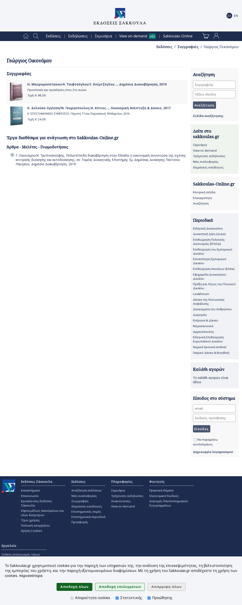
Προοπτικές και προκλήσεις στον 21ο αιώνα (56, 90)
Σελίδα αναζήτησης (208, 116)
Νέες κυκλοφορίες (206, 162)
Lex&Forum (201, 294)
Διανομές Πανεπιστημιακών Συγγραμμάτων (168, 503)
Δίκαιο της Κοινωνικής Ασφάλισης (209, 301)
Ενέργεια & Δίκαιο (205, 320)
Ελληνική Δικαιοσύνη (208, 228)
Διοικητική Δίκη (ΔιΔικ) (209, 234)
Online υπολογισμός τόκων (21, 554)
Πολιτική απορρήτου (35, 525)
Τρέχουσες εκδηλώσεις (209, 156)
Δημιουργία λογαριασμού (213, 452)
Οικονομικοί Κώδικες (164, 496)
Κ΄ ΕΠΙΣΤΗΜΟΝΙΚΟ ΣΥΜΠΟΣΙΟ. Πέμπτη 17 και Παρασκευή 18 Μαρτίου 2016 (78, 114)
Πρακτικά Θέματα (161, 490)
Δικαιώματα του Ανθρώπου (212, 309)
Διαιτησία (200, 315)
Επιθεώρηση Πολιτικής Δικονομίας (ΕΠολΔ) (209, 242)
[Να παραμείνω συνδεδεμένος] (195, 439)
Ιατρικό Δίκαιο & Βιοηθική (211, 353)
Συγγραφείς (188, 46)
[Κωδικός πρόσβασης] (214, 418)
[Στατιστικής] (117, 598)
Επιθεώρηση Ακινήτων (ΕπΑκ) (213, 269)
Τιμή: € (36, 95)
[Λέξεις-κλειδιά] (214, 94)
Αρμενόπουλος (203, 332)
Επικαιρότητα (202, 198)
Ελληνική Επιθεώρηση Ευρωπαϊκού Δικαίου (208, 339)
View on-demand (133, 36)
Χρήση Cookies (31, 531)
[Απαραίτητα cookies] (71, 598)
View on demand (205, 150)
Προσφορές (79, 522)
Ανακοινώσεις (121, 501)
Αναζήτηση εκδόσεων (86, 490)
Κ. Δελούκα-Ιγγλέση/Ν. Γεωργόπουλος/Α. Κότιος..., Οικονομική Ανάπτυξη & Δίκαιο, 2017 (99, 108)
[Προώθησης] (149, 598)
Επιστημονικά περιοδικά (88, 517)
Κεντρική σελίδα (204, 192)
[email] (214, 408)
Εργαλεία (9, 545)
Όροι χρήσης (30, 520)
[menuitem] (26, 36)
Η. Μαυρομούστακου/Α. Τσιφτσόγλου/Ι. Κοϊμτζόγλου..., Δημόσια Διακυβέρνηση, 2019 (97, 84)
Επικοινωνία (29, 496)
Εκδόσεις (53, 36)
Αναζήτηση (201, 203)
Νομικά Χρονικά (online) (209, 347)
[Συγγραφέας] (214, 85)
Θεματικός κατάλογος (208, 167)
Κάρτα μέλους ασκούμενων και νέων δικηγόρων (42, 513)
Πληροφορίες (122, 481)
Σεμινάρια (103, 36)
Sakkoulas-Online (178, 36)
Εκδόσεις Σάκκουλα (36, 481)
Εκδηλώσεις (78, 36)
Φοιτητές (157, 481)
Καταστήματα (30, 490)
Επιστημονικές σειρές (86, 511)
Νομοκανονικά (203, 326)
